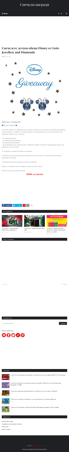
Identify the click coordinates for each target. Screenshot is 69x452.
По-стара (63, 284)
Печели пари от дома (7, 421)
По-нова (5, 284)
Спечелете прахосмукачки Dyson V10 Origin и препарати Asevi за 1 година (56, 230)
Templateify (31, 449)
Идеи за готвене (6, 429)
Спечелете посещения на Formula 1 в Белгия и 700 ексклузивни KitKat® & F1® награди (38, 375)
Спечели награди (34, 4)
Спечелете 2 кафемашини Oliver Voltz (34, 229)
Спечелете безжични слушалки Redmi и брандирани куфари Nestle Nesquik (35, 407)
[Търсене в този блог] (30, 323)
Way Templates (43, 449)
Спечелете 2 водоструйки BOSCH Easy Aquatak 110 (10, 229)
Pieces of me (5, 426)
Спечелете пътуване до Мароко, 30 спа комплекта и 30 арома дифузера (33, 399)
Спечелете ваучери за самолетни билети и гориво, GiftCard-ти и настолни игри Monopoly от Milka (36, 384)
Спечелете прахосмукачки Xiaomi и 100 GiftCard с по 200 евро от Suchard (34, 391)
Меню (6, 13)
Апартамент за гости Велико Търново (12, 424)
